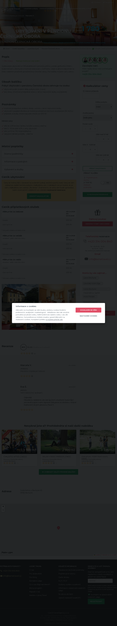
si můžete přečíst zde (54, 319)
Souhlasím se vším (88, 310)
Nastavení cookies (88, 316)
